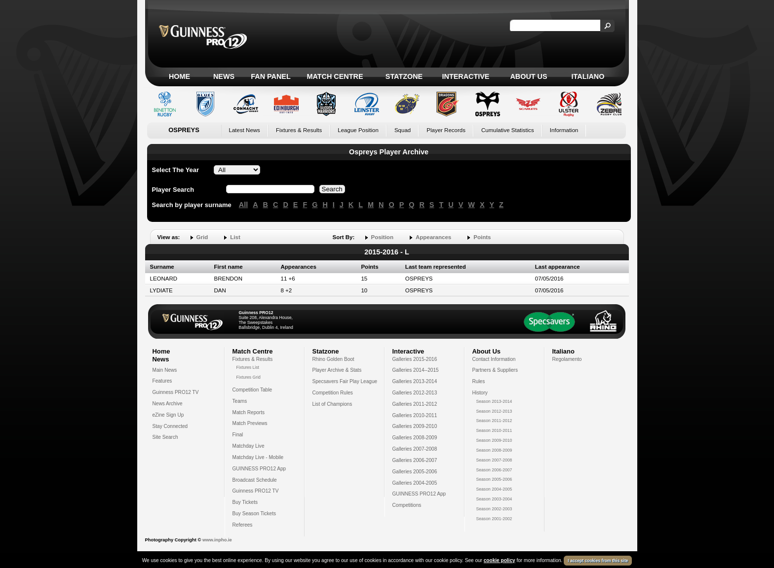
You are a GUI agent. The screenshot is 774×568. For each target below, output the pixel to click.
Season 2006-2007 (494, 469)
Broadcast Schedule (254, 480)
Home (179, 76)
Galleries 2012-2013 (414, 392)
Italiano (588, 76)
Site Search (165, 437)
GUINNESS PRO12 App (259, 468)
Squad (402, 130)
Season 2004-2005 (494, 489)
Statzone (404, 76)
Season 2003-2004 (494, 499)
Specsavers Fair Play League (345, 381)
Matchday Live (248, 446)
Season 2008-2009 (494, 450)
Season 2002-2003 (494, 508)
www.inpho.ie (217, 539)
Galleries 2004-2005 (414, 483)
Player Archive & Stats (337, 370)
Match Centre (335, 76)
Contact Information (494, 359)
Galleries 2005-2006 (414, 471)
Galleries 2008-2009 (414, 437)
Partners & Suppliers (495, 370)
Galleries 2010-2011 (414, 415)
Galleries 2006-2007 (414, 460)
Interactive (466, 76)
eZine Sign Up (168, 415)
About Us (528, 76)
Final (237, 434)
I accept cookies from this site (598, 560)
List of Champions (332, 404)
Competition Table (252, 389)
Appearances (433, 237)
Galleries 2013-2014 (414, 381)
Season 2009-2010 (494, 440)
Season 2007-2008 (494, 460)
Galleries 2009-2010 (414, 426)
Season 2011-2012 (494, 420)
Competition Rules (332, 392)
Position (382, 237)
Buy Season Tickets (254, 513)
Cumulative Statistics (507, 130)
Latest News (244, 130)
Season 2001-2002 (494, 518)
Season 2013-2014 (494, 401)
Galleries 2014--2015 (415, 370)
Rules (478, 381)
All (243, 205)
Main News (165, 370)
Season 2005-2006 (494, 479)
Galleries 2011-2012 (414, 404)
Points (482, 237)
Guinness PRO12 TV (176, 392)
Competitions (407, 505)
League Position (358, 130)
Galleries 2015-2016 (414, 359)
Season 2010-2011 (494, 430)
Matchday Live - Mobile (258, 457)
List (235, 237)
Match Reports (248, 412)
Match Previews (250, 423)
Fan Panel (270, 76)
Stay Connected (170, 426)
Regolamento (567, 359)
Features (162, 381)
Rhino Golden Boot (333, 359)
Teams (239, 401)
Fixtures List (248, 367)
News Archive (168, 403)
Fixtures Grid (248, 377)
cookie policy (499, 560)
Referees (242, 525)
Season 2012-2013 (494, 411)
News (223, 76)
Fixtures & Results (299, 130)
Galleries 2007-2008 (414, 449)
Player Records (445, 130)
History (480, 392)
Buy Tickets (245, 502)
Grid (202, 237)
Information (564, 130)
